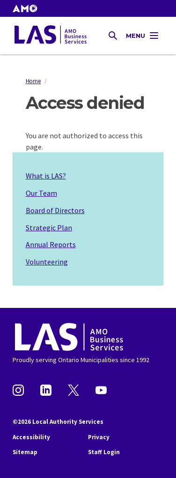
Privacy (99, 437)
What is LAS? (46, 175)
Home (33, 81)
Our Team (41, 193)
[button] (24, 8)
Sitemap (25, 452)
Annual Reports (51, 244)
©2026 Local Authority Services (58, 422)
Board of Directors (55, 210)
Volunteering (47, 261)
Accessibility (31, 437)
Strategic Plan (49, 227)
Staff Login (104, 452)
